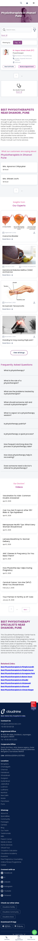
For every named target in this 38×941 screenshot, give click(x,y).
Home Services (6, 845)
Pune (3, 804)
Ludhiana (4, 790)
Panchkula (5, 801)
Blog (2, 828)
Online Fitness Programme (11, 862)
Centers (4, 825)
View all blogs (19, 352)
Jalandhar (5, 784)
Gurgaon (4, 778)
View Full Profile (9, 66)
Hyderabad (5, 781)
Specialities (5, 816)
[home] (10, 3)
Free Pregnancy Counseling (11, 859)
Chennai (4, 770)
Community (5, 819)
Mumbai (4, 793)
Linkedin (7, 882)
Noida (3, 798)
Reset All (4, 35)
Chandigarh (5, 767)
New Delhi (4, 795)
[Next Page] (26, 609)
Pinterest (7, 895)
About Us (4, 813)
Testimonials (6, 833)
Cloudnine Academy (9, 853)
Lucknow (4, 787)
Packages (5, 822)
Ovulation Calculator (9, 851)
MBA (2, 836)
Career (3, 865)
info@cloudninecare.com (11, 724)
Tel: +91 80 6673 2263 (9, 740)
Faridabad (5, 772)
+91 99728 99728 (7, 727)
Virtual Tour (5, 848)
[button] (33, 3)
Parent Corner (6, 839)
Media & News (6, 842)
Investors (4, 856)
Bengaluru (5, 764)
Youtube (7, 891)
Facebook (8, 873)
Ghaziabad (5, 775)
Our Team (5, 830)
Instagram (8, 886)
